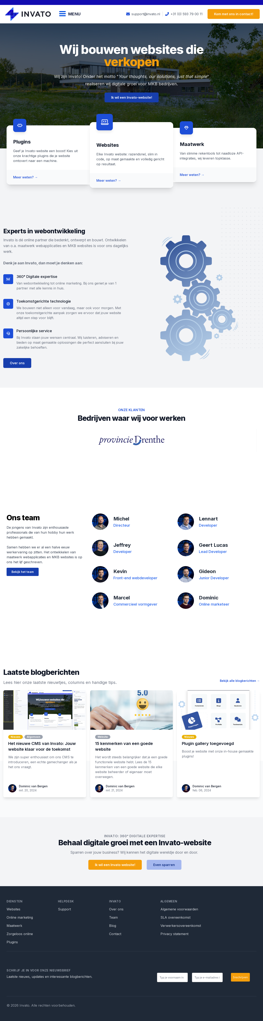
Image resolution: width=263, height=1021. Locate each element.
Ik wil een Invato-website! (131, 97)
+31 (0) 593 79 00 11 (184, 14)
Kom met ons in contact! (233, 14)
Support (64, 909)
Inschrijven (240, 977)
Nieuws (15, 736)
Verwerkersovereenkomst (180, 926)
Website (103, 736)
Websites (13, 909)
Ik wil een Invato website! (115, 865)
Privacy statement (174, 934)
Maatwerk (14, 926)
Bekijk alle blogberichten (240, 680)
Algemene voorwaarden (179, 909)
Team (113, 917)
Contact (115, 934)
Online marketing (20, 917)
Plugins (12, 942)
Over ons (17, 363)
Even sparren (164, 865)
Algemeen (33, 736)
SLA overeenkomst (175, 917)
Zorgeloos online (20, 934)
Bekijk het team (23, 572)
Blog (112, 926)
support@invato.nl (143, 14)
